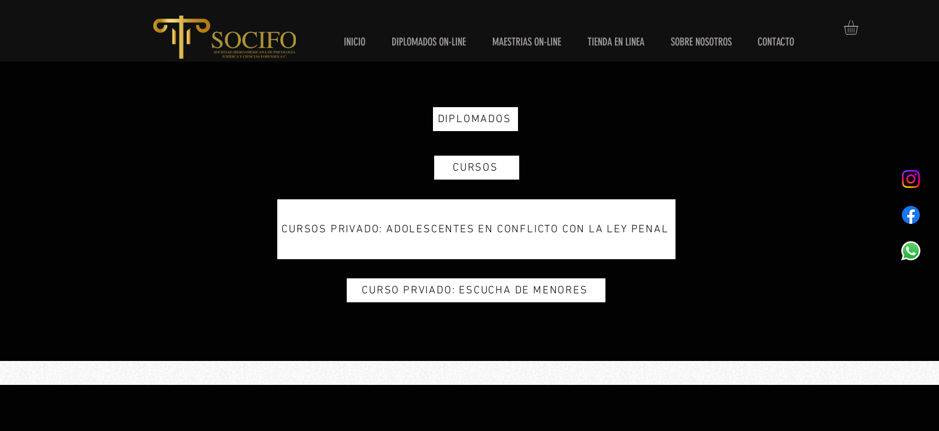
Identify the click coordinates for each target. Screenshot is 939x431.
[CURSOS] (476, 168)
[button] (859, 27)
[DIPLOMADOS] (475, 119)
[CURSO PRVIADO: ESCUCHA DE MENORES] (476, 290)
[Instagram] (911, 179)
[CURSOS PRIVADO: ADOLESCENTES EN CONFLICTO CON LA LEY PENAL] (476, 229)
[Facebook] (911, 215)
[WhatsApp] (911, 251)
